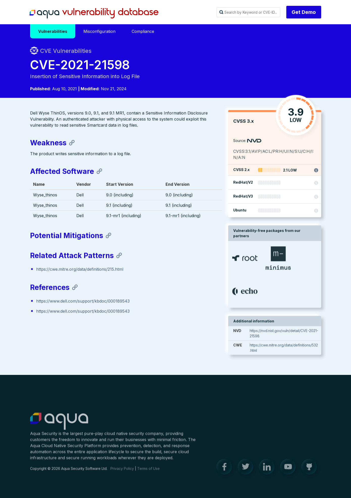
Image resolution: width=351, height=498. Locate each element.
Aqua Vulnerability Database (94, 13)
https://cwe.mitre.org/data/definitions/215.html (79, 269)
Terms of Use (148, 471)
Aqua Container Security (59, 424)
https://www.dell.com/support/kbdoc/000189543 (83, 301)
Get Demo (304, 12)
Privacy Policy (122, 471)
